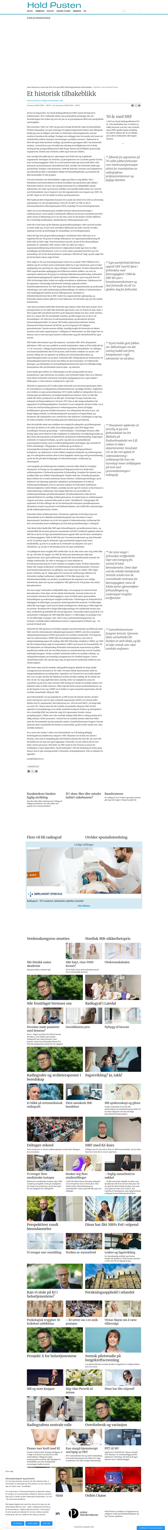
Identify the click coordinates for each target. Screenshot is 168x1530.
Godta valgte (32, 1523)
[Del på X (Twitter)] (135, 105)
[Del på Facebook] (132, 105)
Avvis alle (46, 1523)
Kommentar (40, 11)
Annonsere (77, 11)
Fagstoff (50, 11)
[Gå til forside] (54, 5)
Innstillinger (17, 1523)
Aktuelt (30, 11)
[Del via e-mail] (139, 105)
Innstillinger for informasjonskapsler (151, 1528)
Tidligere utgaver (63, 11)
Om (85, 11)
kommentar (33, 767)
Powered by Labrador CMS (84, 1527)
